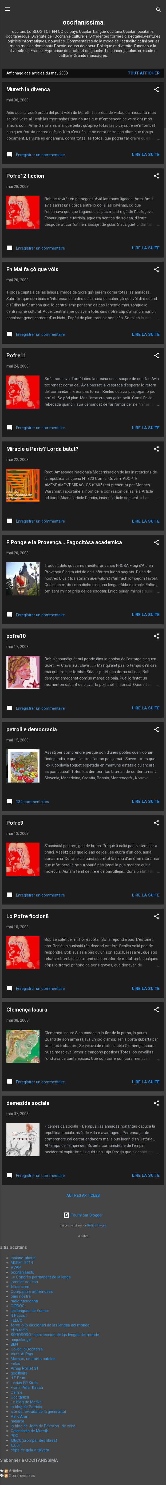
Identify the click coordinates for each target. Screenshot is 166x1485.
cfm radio (19, 1330)
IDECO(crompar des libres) (34, 1440)
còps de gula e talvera (30, 1450)
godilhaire (19, 1373)
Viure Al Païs (22, 1354)
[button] (156, 90)
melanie (17, 1421)
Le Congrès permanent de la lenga (41, 1277)
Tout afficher (144, 73)
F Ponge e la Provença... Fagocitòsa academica (64, 542)
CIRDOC (18, 1306)
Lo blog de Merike (26, 1402)
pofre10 (16, 636)
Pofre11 (16, 355)
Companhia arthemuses (32, 1291)
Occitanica (20, 1397)
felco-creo (20, 1286)
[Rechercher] (158, 11)
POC (14, 1435)
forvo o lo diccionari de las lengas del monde (50, 1325)
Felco (15, 1363)
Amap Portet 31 (24, 1368)
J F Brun (18, 1378)
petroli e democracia (31, 729)
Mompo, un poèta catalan (33, 1358)
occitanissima (83, 22)
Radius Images (96, 1225)
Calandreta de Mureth (29, 1430)
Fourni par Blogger (83, 1215)
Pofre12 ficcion (25, 176)
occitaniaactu (22, 1272)
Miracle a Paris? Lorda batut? (42, 449)
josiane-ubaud (23, 1257)
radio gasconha (24, 1301)
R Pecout (19, 1315)
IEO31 (16, 1445)
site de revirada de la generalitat (38, 1411)
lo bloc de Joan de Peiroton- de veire (43, 1426)
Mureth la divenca (28, 89)
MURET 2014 (22, 1262)
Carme (16, 1392)
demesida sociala (27, 1103)
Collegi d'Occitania (27, 1349)
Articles (13, 1470)
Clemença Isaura (26, 1009)
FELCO (16, 1320)
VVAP (16, 1267)
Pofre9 (14, 823)
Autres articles (83, 1195)
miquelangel (21, 1339)
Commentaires (20, 1475)
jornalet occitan (24, 1281)
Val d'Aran (19, 1416)
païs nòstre (21, 1296)
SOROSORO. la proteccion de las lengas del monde (55, 1334)
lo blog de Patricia (26, 1406)
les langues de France (30, 1310)
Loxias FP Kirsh (24, 1382)
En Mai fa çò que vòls (32, 269)
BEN (14, 1344)
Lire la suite (146, 154)
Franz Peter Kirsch (27, 1387)
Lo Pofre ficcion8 (27, 916)
